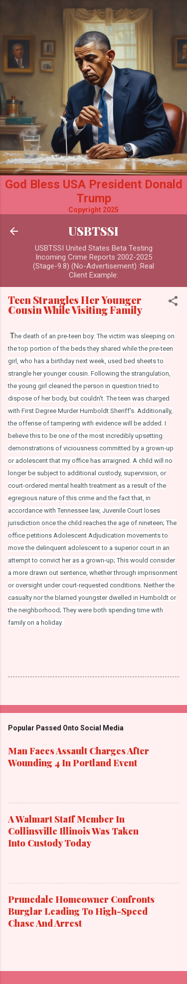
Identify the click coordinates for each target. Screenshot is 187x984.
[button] (173, 302)
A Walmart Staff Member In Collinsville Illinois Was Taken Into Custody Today (73, 831)
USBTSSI (93, 231)
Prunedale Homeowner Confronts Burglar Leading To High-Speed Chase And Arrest (81, 911)
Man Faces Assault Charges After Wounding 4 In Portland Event (78, 757)
